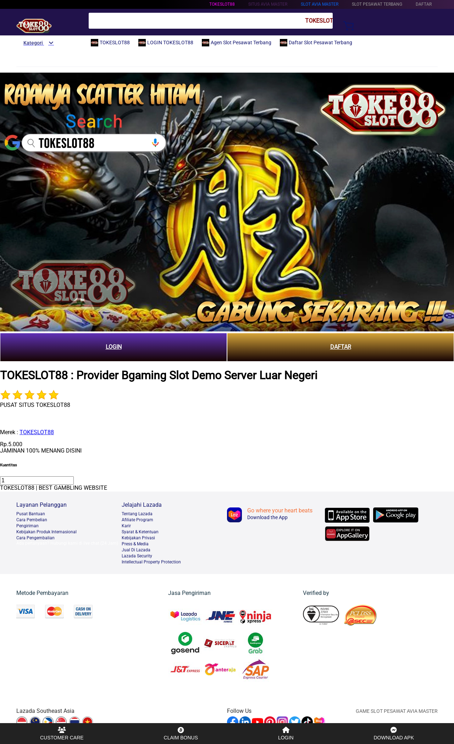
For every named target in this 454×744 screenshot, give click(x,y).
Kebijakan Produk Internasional (46, 531)
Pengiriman (27, 525)
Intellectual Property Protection (151, 562)
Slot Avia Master (319, 4)
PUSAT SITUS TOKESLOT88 (35, 405)
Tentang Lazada (137, 513)
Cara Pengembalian (35, 537)
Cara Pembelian (31, 519)
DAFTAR (340, 346)
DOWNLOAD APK (393, 733)
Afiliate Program (137, 519)
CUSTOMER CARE (62, 733)
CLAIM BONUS (181, 733)
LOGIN (114, 346)
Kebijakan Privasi (138, 537)
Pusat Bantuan (30, 513)
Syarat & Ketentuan (140, 531)
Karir (126, 525)
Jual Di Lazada (136, 549)
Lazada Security (137, 555)
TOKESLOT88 (222, 4)
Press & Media (135, 543)
